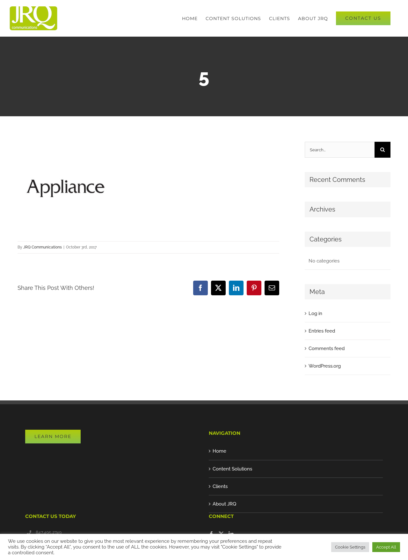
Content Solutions (232, 469)
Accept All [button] (386, 547)
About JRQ (224, 504)
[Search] (382, 150)
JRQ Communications (42, 247)
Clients (220, 486)
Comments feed (327, 348)
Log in (315, 313)
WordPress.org (325, 366)
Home (219, 451)
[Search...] (340, 150)
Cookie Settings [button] (350, 547)
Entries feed (322, 331)
